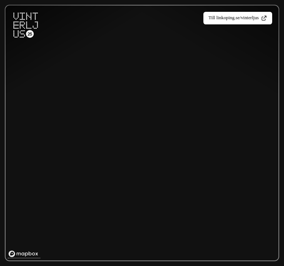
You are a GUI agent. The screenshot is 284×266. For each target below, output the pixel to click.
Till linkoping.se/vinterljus (238, 18)
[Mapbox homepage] (24, 254)
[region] (143, 134)
